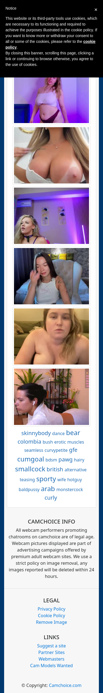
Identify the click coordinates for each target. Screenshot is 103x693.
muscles (75, 442)
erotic (60, 442)
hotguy (74, 480)
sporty (46, 478)
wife (61, 480)
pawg (66, 459)
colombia (29, 441)
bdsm (51, 460)
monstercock (69, 489)
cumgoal (30, 458)
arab (48, 488)
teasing (27, 480)
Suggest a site (51, 646)
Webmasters (51, 659)
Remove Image (51, 622)
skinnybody (36, 433)
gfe (73, 449)
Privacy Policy (51, 609)
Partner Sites (51, 652)
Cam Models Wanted (51, 666)
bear (73, 432)
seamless (33, 450)
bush (48, 442)
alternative (76, 470)
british (55, 469)
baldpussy (29, 489)
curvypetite (56, 450)
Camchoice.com (65, 685)
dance (58, 433)
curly (50, 497)
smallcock (30, 468)
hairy (79, 460)
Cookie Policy (51, 616)
